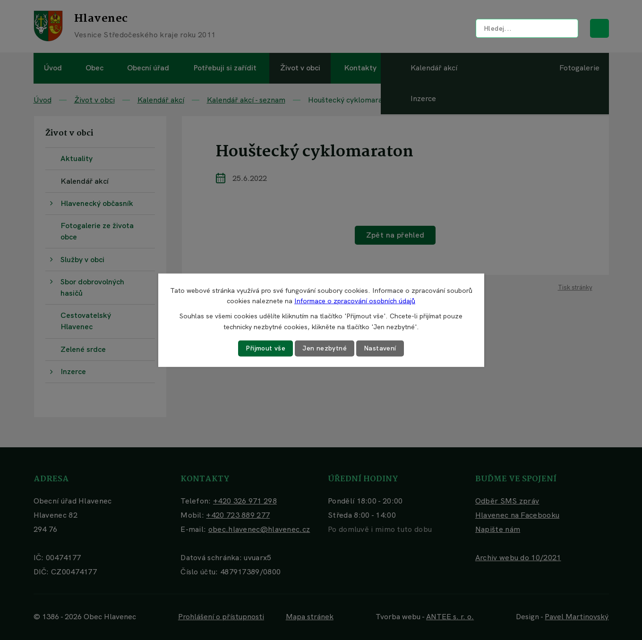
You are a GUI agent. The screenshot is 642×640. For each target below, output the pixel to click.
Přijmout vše (265, 348)
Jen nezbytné (324, 348)
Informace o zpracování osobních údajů (354, 301)
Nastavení (380, 348)
